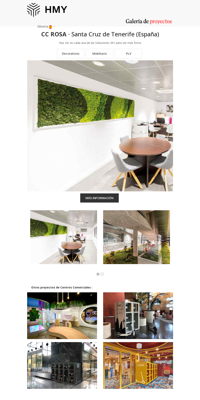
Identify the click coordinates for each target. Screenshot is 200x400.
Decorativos (70, 53)
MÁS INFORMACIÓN (99, 198)
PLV (128, 53)
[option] (63, 240)
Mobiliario (99, 53)
